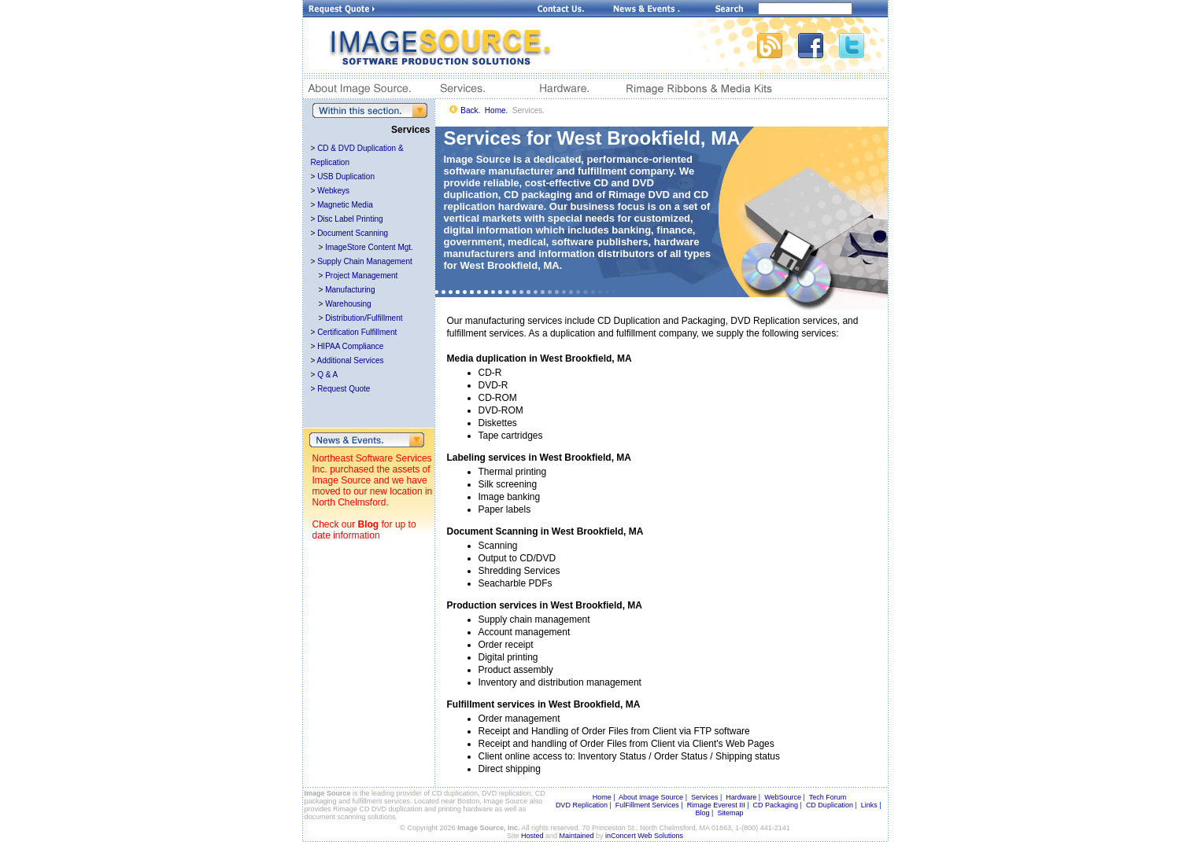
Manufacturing (350, 289)
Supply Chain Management (364, 261)
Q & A (327, 374)
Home (602, 797)
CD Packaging (776, 805)
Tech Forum (828, 797)
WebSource (782, 797)
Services (705, 797)
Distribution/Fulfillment (363, 318)
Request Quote (343, 388)
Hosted (532, 836)
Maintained (577, 836)
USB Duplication (346, 176)
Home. (496, 110)
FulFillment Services (647, 805)
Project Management (361, 275)
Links (869, 805)
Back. (470, 110)
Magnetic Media (345, 204)
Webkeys (333, 190)
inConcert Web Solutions (644, 836)
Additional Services (350, 360)
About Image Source (651, 797)
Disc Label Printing (349, 219)
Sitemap (730, 813)
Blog (368, 524)
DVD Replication (582, 805)
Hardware (741, 797)
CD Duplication (829, 805)
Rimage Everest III (716, 805)
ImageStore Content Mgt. (369, 247)
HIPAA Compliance (350, 346)
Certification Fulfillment (357, 332)
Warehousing (348, 304)
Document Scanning (352, 233)
